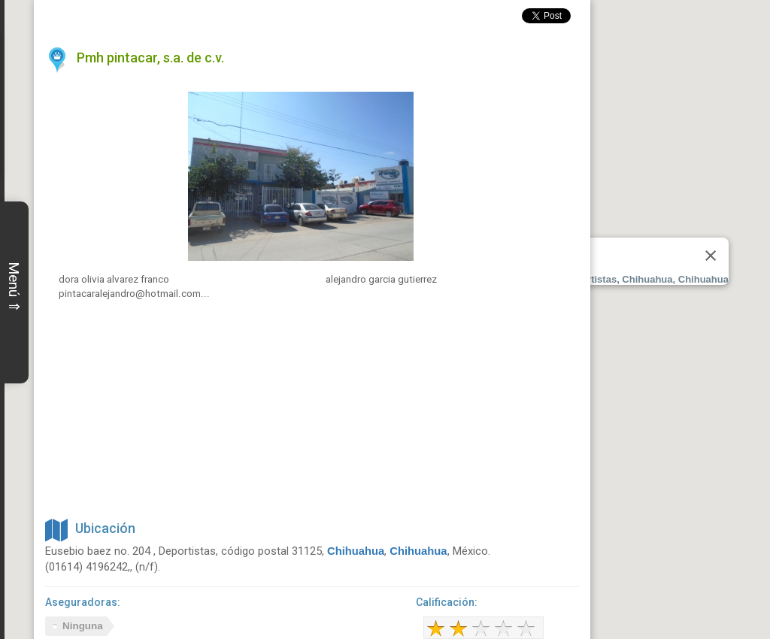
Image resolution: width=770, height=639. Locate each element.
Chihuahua (355, 551)
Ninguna (82, 625)
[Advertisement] (312, 408)
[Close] (711, 256)
